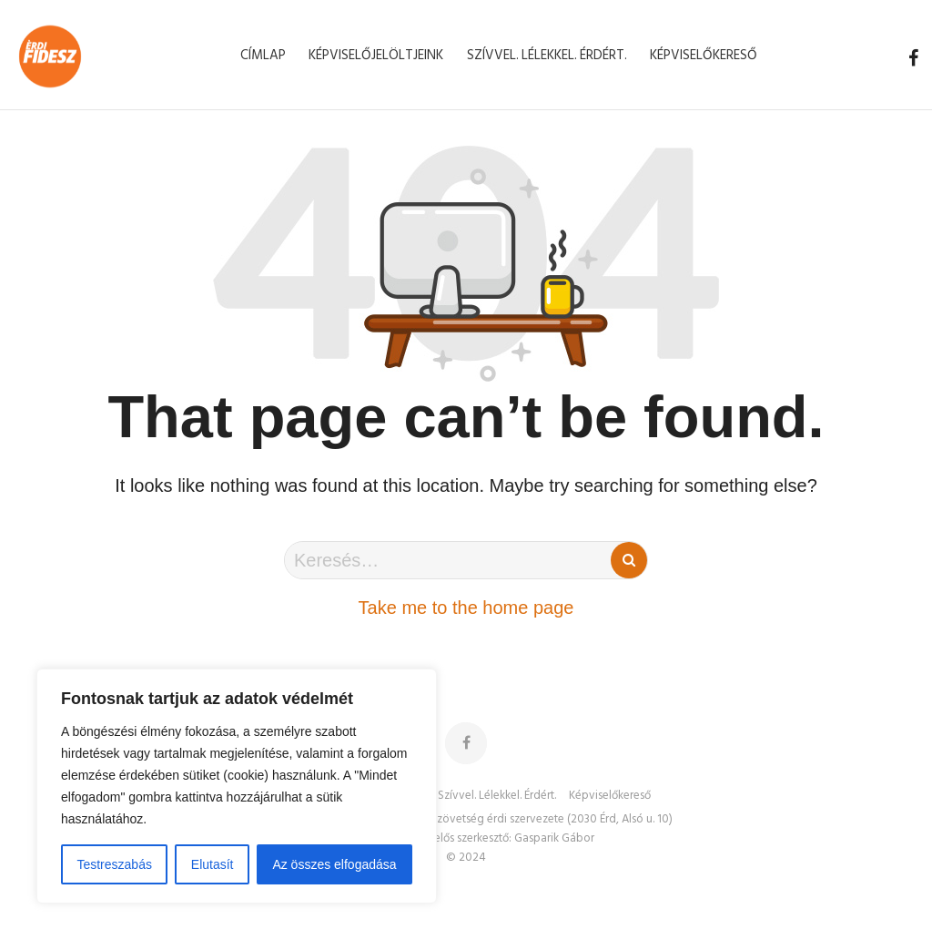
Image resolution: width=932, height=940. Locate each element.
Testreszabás (113, 864)
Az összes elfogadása (334, 864)
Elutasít (212, 864)
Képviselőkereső (610, 796)
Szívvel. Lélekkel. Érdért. (497, 796)
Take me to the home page (466, 608)
